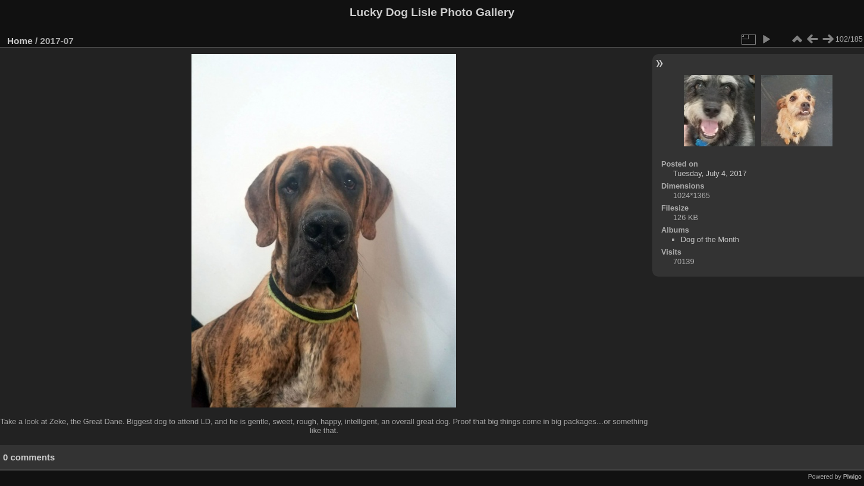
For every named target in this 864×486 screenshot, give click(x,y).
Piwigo (852, 476)
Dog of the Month (710, 239)
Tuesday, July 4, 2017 (710, 173)
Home (20, 41)
